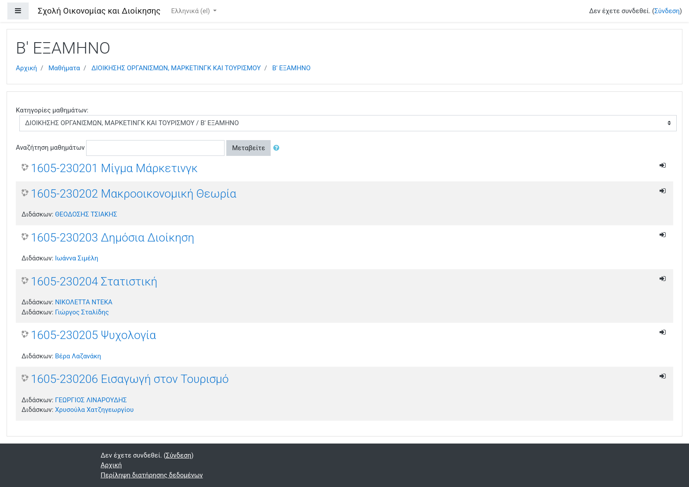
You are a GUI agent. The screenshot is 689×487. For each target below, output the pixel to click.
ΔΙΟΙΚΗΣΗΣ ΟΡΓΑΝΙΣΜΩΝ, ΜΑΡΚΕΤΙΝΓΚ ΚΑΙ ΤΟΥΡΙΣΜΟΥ (176, 68)
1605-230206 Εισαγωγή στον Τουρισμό (129, 379)
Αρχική (26, 68)
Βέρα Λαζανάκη (78, 356)
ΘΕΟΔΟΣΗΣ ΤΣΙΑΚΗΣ (86, 214)
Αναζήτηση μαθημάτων (50, 148)
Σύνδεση (667, 11)
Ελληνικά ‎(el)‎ (191, 11)
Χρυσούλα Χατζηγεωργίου (94, 410)
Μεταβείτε (248, 148)
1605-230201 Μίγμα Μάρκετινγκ (114, 168)
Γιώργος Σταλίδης (82, 312)
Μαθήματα (64, 68)
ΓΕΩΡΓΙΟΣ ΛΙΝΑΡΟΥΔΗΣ (91, 400)
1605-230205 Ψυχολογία (93, 335)
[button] (278, 148)
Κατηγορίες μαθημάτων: (52, 110)
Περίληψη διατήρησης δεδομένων (152, 475)
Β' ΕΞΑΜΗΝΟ (291, 68)
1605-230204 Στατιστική (94, 281)
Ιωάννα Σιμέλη (76, 258)
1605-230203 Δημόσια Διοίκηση (112, 237)
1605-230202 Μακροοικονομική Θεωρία (133, 193)
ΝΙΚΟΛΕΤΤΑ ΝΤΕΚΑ (83, 302)
